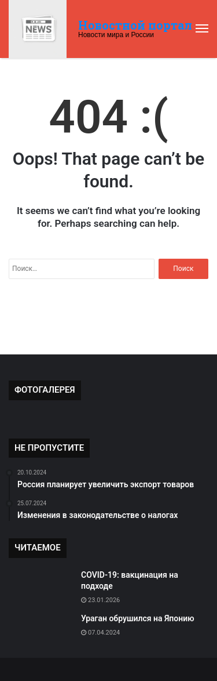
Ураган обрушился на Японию (137, 618)
